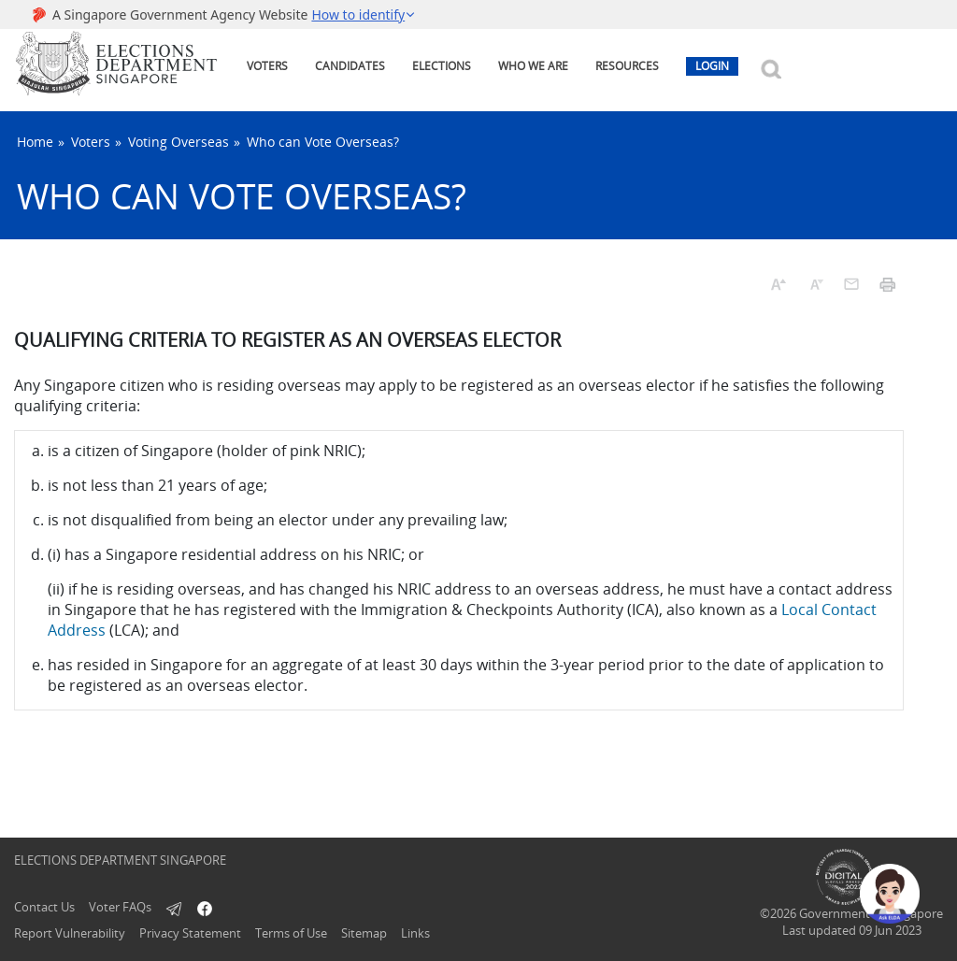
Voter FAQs (120, 906)
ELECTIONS (441, 66)
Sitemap (364, 933)
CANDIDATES (350, 66)
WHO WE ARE (533, 66)
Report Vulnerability (69, 933)
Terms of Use (291, 933)
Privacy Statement (190, 933)
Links (415, 933)
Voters (90, 142)
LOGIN (712, 66)
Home (35, 142)
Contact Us (44, 906)
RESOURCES (627, 66)
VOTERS (267, 66)
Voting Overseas (178, 142)
